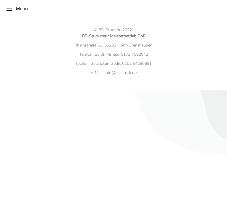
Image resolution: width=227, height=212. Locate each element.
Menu (17, 8)
